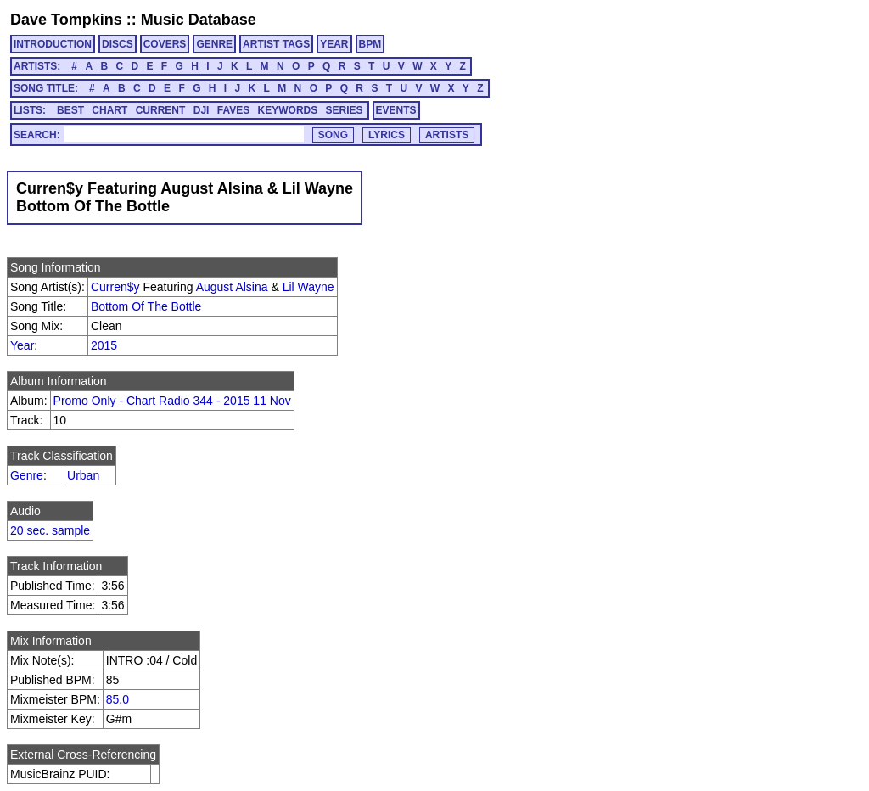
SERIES (344, 110)
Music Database (198, 19)
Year (22, 345)
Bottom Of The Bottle (146, 306)
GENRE (214, 44)
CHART (109, 110)
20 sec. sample (50, 530)
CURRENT (161, 110)
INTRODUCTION (53, 44)
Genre (26, 475)
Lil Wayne (308, 287)
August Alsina (232, 287)
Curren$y (115, 287)
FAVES (233, 110)
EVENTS (396, 110)
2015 (104, 345)
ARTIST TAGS (276, 44)
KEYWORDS (288, 110)
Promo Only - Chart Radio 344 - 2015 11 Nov (172, 400)
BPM (370, 44)
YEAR (334, 44)
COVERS (165, 44)
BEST (70, 110)
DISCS (117, 44)
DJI (201, 110)
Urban (83, 475)
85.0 (117, 699)
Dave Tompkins (66, 19)
